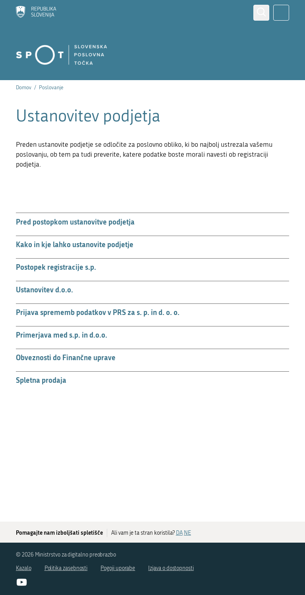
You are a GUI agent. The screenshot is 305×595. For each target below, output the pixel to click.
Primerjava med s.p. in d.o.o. (61, 335)
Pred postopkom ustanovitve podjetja (75, 222)
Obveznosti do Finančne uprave (66, 357)
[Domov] (36, 12)
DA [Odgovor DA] (179, 533)
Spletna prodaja (41, 380)
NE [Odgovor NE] (187, 533)
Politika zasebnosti (66, 568)
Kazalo (23, 568)
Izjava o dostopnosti (171, 568)
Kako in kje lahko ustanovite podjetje (74, 244)
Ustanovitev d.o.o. (44, 289)
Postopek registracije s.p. (56, 267)
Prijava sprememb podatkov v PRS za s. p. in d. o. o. (98, 312)
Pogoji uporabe (117, 568)
